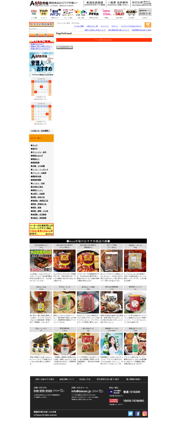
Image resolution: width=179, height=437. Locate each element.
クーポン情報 (79, 26)
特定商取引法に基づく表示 (141, 30)
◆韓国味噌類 (36, 180)
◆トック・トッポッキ (39, 170)
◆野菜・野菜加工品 (38, 204)
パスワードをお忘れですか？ (131, 26)
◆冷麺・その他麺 (38, 166)
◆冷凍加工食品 (37, 187)
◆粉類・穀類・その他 (39, 211)
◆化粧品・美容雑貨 (38, 218)
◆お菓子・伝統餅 (38, 194)
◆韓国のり (35, 159)
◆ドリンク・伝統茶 (38, 173)
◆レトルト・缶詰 (38, 183)
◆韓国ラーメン (37, 190)
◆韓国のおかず (37, 156)
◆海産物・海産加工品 (39, 201)
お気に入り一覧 (92, 26)
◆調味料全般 (36, 176)
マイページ (105, 26)
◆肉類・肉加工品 (38, 197)
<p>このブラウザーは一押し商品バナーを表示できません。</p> (97, 12)
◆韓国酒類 (35, 163)
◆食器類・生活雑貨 (38, 214)
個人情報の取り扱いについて (118, 30)
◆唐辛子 (34, 149)
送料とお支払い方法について (95, 30)
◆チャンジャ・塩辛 (38, 152)
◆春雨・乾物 (36, 208)
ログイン (115, 26)
